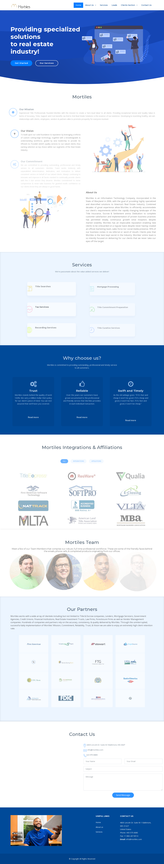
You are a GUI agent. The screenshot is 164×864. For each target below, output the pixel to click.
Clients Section (128, 5)
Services (104, 5)
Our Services (47, 63)
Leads (114, 5)
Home (78, 5)
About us (99, 827)
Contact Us (146, 5)
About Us (89, 5)
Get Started (21, 63)
